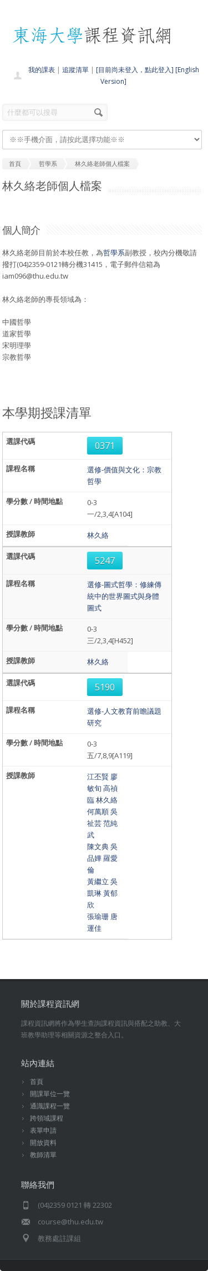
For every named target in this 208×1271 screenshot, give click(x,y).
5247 (105, 560)
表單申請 (43, 1130)
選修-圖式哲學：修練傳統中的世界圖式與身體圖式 (124, 596)
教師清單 (43, 1154)
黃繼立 (98, 881)
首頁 (36, 1081)
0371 (105, 446)
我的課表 (41, 69)
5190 (105, 687)
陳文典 (98, 846)
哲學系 (114, 253)
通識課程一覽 (50, 1106)
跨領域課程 (46, 1118)
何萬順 (98, 811)
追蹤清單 (75, 69)
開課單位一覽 (50, 1093)
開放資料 (43, 1142)
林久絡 (98, 535)
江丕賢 (98, 776)
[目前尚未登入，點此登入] (135, 69)
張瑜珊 (98, 916)
